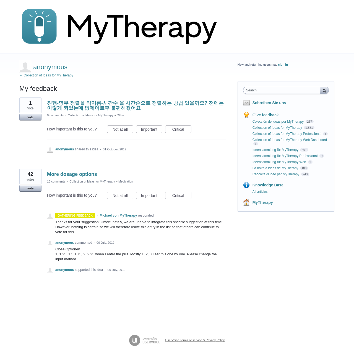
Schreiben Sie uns (269, 103)
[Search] (324, 90)
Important (151, 130)
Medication (125, 181)
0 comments (55, 115)
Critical (181, 130)
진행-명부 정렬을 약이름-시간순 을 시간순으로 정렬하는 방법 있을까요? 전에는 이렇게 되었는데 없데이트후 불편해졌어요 (135, 105)
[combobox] (283, 90)
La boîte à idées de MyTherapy (276, 168)
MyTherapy (263, 202)
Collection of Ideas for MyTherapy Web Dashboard (290, 140)
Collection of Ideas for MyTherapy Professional (287, 134)
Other (120, 115)
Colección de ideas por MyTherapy (279, 122)
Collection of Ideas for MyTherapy (90, 115)
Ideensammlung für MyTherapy (276, 150)
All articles (260, 192)
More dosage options (72, 174)
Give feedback (266, 115)
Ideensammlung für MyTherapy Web (280, 162)
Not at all (123, 130)
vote (30, 117)
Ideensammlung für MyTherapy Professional (286, 156)
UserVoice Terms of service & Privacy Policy (195, 339)
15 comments (56, 181)
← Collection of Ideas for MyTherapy (46, 75)
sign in (283, 64)
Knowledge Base (268, 185)
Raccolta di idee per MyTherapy (276, 174)
